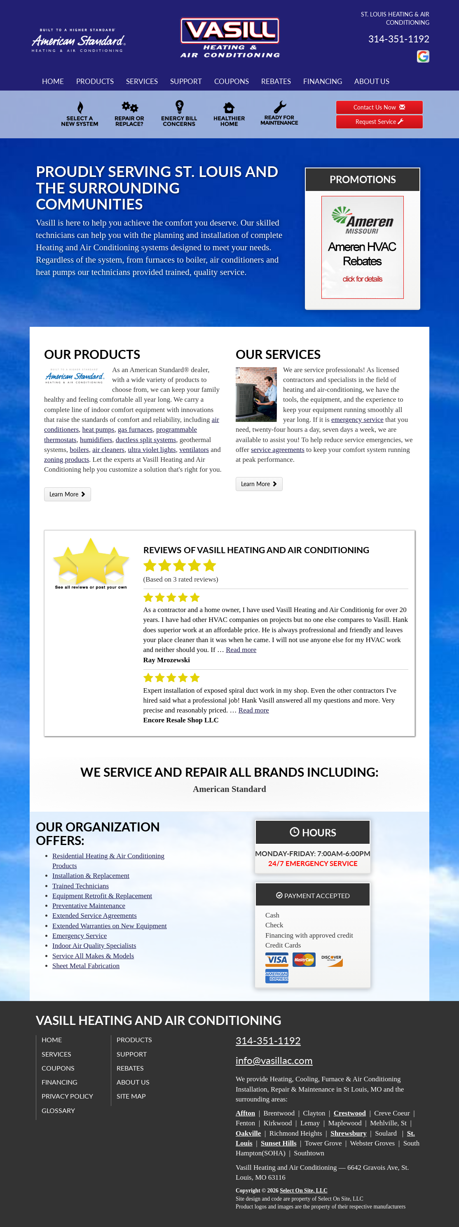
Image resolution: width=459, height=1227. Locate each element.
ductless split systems (146, 440)
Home (53, 81)
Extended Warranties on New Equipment (109, 926)
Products (95, 81)
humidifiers (96, 440)
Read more (241, 650)
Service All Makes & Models (93, 956)
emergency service (357, 420)
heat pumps (98, 429)
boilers (79, 450)
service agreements (277, 450)
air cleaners (108, 450)
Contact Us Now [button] (379, 107)
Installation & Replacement (90, 876)
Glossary (59, 1110)
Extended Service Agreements (94, 916)
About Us (371, 81)
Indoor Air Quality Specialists (94, 946)
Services (142, 81)
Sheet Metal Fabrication (85, 966)
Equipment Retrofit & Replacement (102, 896)
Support (186, 81)
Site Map (132, 1096)
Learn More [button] (67, 494)
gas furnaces (135, 429)
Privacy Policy (68, 1096)
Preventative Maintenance (88, 906)
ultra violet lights (152, 450)
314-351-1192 (268, 1040)
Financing (322, 81)
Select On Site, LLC (304, 1190)
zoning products (66, 459)
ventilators (194, 450)
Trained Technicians (80, 886)
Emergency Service (79, 936)
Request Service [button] (379, 121)
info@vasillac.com (274, 1060)
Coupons (231, 81)
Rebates (276, 81)
